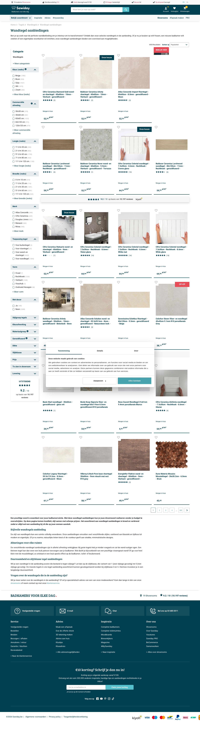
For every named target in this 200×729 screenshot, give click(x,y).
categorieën (21, 63)
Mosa (19, 226)
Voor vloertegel (23, 248)
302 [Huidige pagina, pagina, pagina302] (181, 510)
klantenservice (53, 583)
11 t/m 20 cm (23, 147)
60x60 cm (22, 118)
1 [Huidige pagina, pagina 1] (153, 510)
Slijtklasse (17, 352)
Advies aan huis (62, 638)
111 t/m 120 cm (24, 161)
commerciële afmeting (21, 132)
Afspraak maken (177, 17)
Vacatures (150, 634)
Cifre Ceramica (23, 216)
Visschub (20, 283)
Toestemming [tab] (64, 351)
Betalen (14, 634)
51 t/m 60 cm (23, 154)
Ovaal (19, 273)
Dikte (15, 345)
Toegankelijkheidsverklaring (76, 716)
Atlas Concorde (24, 212)
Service (14, 621)
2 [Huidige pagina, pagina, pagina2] (159, 510)
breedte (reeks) (22, 198)
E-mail (66, 611)
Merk (15, 206)
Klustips (59, 642)
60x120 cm (22, 122)
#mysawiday (58, 17)
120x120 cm (22, 125)
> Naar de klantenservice (21, 656)
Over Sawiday (152, 630)
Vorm (15, 267)
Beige (20, 75)
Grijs (19, 82)
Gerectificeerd (20, 338)
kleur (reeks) (21, 94)
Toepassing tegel (20, 239)
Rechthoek (22, 276)
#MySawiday (106, 646)
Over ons (151, 621)
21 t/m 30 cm (23, 150)
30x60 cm (21, 115)
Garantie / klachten (19, 646)
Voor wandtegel (24, 258)
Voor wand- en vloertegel (22, 254)
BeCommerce (152, 642)
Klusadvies (60, 646)
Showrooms (162, 17)
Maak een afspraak (64, 627)
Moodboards (106, 634)
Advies (47, 17)
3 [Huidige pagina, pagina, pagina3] (165, 510)
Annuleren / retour (18, 642)
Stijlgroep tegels (20, 317)
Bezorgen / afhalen (19, 638)
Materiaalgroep (21, 331)
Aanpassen (99, 381)
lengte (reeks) (22, 165)
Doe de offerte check (65, 630)
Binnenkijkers (107, 638)
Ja (18, 305)
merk (18, 231)
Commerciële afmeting (23, 104)
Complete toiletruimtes (111, 630)
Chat (111, 611)
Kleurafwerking (19, 324)
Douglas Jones (24, 219)
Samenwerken (152, 646)
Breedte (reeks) (19, 173)
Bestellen (15, 630)
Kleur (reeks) (20, 69)
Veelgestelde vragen (27, 611)
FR (183, 2)
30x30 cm (21, 111)
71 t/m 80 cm (23, 157)
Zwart (20, 89)
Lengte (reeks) (19, 141)
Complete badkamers (110, 627)
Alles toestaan (134, 381)
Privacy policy (55, 716)
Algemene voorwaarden (35, 716)
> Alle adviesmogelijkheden (68, 652)
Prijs (15, 359)
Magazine (105, 642)
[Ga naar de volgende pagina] (187, 510)
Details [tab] (100, 351)
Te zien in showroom (22, 366)
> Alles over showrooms (156, 652)
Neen (20, 309)
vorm (18, 291)
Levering (16, 373)
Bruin (19, 79)
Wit (19, 86)
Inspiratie (38, 17)
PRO (188, 17)
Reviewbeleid (16, 650)
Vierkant (21, 280)
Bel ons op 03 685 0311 (164, 611)
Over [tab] (136, 351)
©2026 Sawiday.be (14, 716)
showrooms (16, 583)
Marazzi (21, 223)
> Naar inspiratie (108, 652)
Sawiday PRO (152, 638)
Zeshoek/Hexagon (25, 287)
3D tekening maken (64, 634)
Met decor (17, 299)
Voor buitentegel (23, 245)
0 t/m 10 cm (22, 179)
